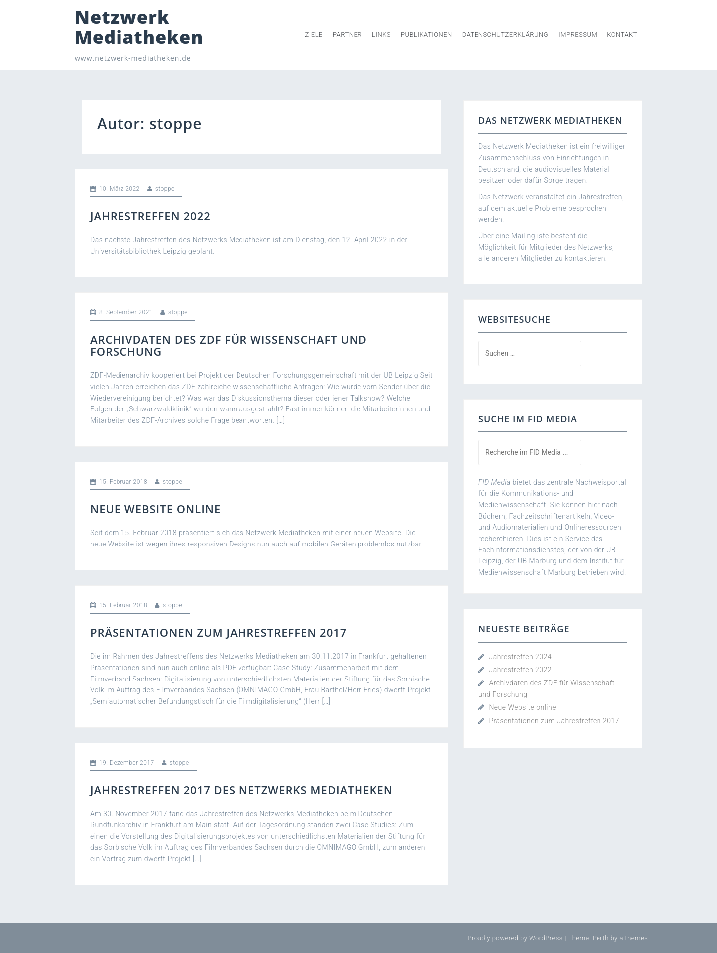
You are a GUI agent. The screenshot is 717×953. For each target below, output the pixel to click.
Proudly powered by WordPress (515, 938)
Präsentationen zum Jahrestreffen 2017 (218, 632)
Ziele (314, 34)
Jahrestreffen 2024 (520, 657)
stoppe (165, 188)
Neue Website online (155, 508)
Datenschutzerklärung (505, 34)
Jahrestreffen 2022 (150, 215)
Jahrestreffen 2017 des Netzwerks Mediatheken (241, 789)
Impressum (577, 34)
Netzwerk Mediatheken (139, 27)
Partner (347, 34)
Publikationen (426, 34)
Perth (601, 938)
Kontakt (622, 34)
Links (381, 34)
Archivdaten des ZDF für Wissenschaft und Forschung (228, 345)
